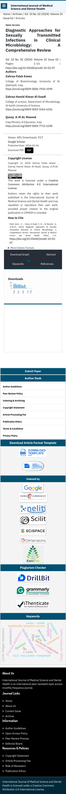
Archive (8, 716)
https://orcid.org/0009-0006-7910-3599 (29, 89)
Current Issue (11, 711)
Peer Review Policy (13, 393)
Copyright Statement (13, 407)
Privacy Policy (10, 435)
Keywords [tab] (18, 263)
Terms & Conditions (13, 428)
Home (7, 14)
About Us (9, 706)
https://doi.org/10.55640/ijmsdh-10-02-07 (30, 68)
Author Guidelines (12, 386)
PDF (29, 150)
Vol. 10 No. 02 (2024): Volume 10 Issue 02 (32, 59)
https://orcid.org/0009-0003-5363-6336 (29, 109)
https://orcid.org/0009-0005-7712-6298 (29, 126)
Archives (17, 14)
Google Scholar (16, 141)
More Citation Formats (22, 247)
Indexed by (33, 479)
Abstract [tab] (51, 254)
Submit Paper (33, 371)
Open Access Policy (15, 733)
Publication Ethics (12, 421)
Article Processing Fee (14, 414)
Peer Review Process (15, 738)
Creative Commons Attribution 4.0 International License (33, 184)
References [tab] (47, 263)
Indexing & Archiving (14, 400)
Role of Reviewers (14, 766)
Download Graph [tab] (19, 254)
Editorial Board (12, 743)
